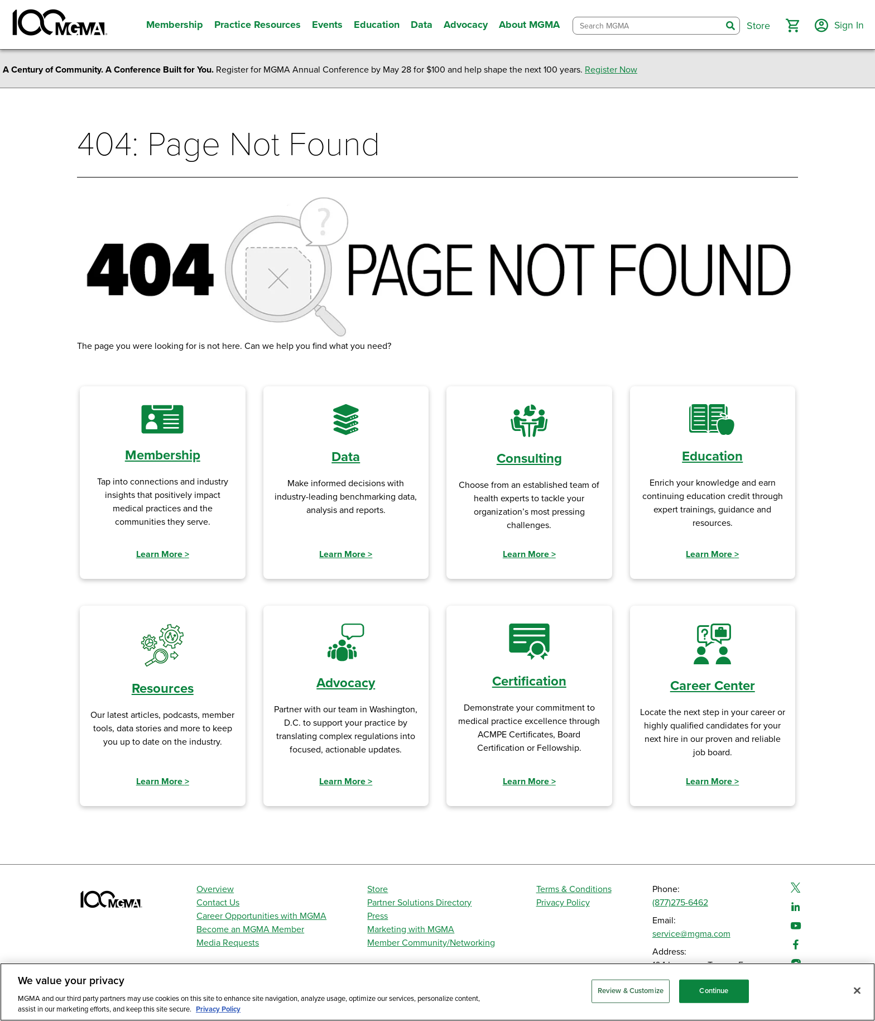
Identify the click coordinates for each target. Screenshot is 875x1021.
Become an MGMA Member (250, 929)
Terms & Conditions (574, 889)
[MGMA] (58, 24)
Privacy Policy (563, 902)
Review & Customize (631, 990)
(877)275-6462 (680, 902)
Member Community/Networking (431, 942)
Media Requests (227, 942)
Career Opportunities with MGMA (261, 916)
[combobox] (647, 26)
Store (377, 889)
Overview (215, 889)
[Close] (857, 991)
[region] (437, 992)
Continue (713, 990)
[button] (791, 26)
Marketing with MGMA (410, 929)
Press (377, 916)
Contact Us (217, 902)
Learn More (162, 554)
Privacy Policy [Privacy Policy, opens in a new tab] (218, 1009)
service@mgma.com (691, 933)
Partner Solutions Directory (419, 902)
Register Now (611, 69)
